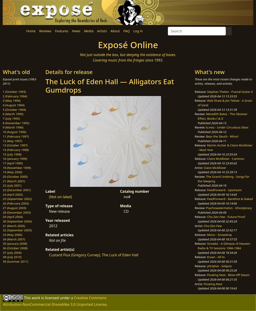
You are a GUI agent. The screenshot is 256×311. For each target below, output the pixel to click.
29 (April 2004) (13, 217)
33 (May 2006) (12, 235)
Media (89, 31)
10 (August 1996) (14, 132)
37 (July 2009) (12, 253)
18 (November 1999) (17, 168)
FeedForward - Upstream (224, 190)
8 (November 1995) (16, 123)
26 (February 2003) (16, 203)
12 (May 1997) (12, 141)
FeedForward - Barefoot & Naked (230, 199)
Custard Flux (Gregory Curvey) (74, 254)
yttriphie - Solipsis (219, 266)
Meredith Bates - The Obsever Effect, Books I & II (222, 116)
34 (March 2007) (14, 239)
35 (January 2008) (15, 244)
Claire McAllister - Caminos (225, 159)
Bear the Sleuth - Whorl (222, 136)
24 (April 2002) (13, 195)
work (36, 297)
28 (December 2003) (17, 212)
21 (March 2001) (14, 181)
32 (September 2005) (17, 230)
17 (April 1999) (13, 163)
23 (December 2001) (17, 190)
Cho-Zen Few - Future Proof (226, 217)
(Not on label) (60, 196)
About (115, 31)
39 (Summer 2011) (15, 261)
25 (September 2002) (17, 199)
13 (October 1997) (15, 145)
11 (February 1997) (16, 136)
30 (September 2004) (17, 221)
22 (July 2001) (12, 185)
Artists (102, 31)
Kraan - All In (216, 257)
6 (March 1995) (13, 114)
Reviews (45, 31)
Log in (138, 31)
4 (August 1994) (14, 105)
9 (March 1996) (13, 127)
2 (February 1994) (15, 96)
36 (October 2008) (15, 248)
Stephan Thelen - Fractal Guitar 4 (230, 92)
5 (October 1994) (14, 110)
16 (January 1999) (15, 159)
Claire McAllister (215, 168)
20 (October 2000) (15, 177)
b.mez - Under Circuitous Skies (227, 127)
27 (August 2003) (14, 208)
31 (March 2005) (14, 226)
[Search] (197, 31)
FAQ (126, 31)
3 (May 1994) (11, 101)
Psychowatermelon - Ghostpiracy (229, 208)
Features (61, 31)
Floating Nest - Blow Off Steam (228, 275)
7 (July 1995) (11, 118)
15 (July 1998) (12, 154)
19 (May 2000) (12, 172)
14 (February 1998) (16, 150)
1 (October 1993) (14, 92)
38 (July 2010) (12, 257)
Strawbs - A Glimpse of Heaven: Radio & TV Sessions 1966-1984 (224, 246)
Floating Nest (213, 284)
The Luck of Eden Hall (120, 254)
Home (31, 31)
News (76, 31)
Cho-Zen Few (213, 226)
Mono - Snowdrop (219, 235)
